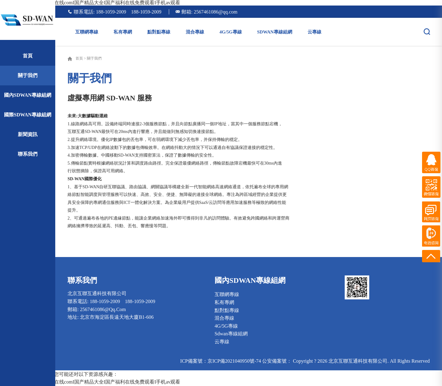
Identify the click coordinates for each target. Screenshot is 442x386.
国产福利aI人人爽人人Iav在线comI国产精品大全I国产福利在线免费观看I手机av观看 (90, 2)
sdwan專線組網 (274, 31)
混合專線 (195, 31)
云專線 (314, 31)
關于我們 (27, 75)
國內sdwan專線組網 (27, 95)
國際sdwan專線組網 (27, 114)
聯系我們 (27, 154)
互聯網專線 (86, 31)
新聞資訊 (27, 134)
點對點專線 (158, 31)
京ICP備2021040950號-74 (234, 361)
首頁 (28, 55)
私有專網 (123, 31)
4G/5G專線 (230, 31)
